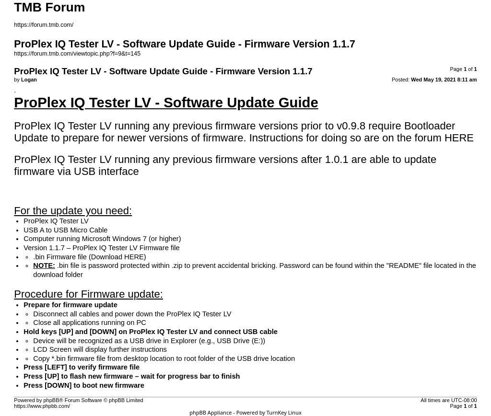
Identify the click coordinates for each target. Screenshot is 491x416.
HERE (459, 138)
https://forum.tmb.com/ (43, 25)
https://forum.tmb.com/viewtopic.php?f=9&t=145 (77, 53)
